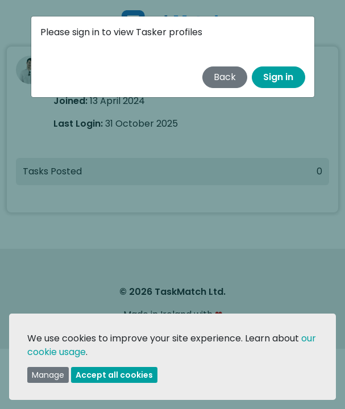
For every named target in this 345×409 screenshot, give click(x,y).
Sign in (278, 77)
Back (225, 77)
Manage (48, 375)
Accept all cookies (114, 375)
